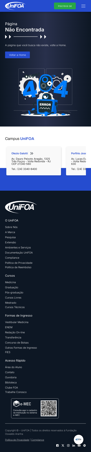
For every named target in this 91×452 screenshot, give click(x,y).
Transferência (13, 337)
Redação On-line (15, 332)
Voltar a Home (17, 54)
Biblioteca (11, 382)
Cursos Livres (13, 297)
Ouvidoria (11, 377)
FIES (7, 352)
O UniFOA (11, 220)
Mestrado (10, 302)
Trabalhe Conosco (16, 392)
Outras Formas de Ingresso (21, 347)
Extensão (10, 242)
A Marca (10, 232)
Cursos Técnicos (15, 307)
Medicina (10, 282)
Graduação (11, 287)
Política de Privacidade (18, 262)
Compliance (12, 257)
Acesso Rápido (15, 360)
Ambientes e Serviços (18, 247)
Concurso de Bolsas (17, 342)
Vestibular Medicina (16, 322)
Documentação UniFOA (19, 252)
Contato (9, 372)
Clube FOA (11, 387)
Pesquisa (10, 237)
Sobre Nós (11, 227)
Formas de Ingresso (18, 315)
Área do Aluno (13, 367)
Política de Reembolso (18, 267)
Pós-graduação (14, 292)
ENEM (8, 327)
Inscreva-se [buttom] (65, 5)
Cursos (10, 275)
